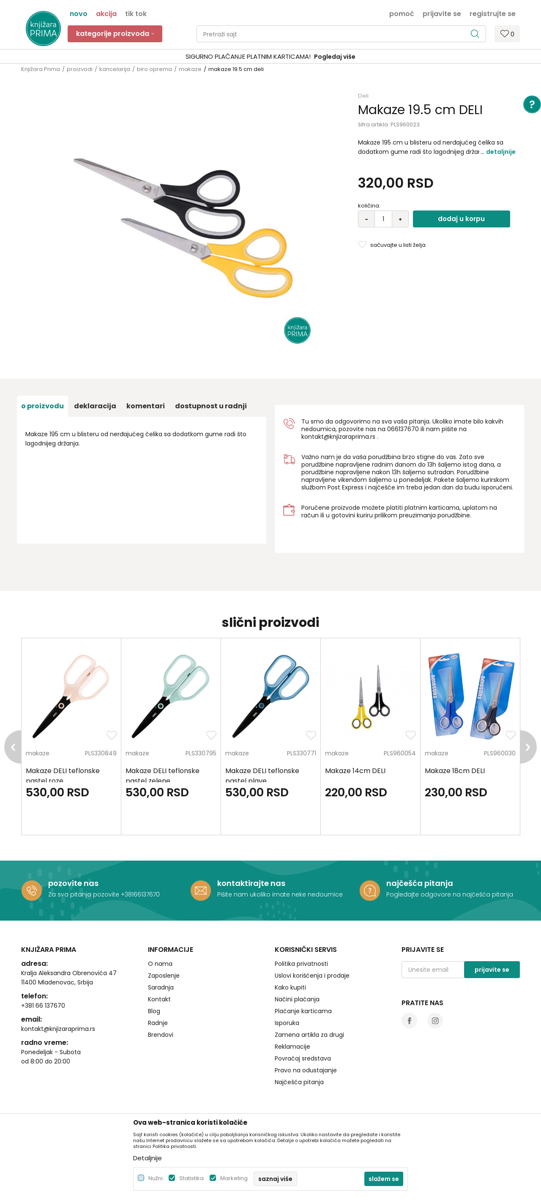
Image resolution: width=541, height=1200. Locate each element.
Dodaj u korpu (461, 218)
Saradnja (161, 987)
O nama (160, 963)
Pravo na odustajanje (306, 1070)
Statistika (191, 1178)
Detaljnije (501, 152)
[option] (270, 56)
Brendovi (160, 1035)
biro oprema (154, 69)
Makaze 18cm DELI (455, 771)
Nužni (155, 1178)
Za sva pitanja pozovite (84, 894)
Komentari (145, 406)
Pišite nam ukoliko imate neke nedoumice (280, 894)
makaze (190, 69)
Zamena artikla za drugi (309, 1035)
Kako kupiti (290, 987)
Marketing (234, 1178)
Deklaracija (95, 406)
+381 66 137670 (43, 1005)
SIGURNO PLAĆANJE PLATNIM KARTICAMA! (248, 56)
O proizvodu (42, 406)
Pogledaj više (334, 56)
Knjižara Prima (40, 69)
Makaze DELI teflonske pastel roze (63, 776)
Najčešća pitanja (299, 1082)
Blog (154, 1011)
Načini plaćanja (297, 999)
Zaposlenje (164, 975)
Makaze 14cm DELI (355, 771)
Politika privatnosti (301, 963)
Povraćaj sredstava (303, 1058)
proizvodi (80, 69)
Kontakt (159, 999)
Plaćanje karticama (303, 1011)
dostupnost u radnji (211, 406)
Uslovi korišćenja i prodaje (312, 975)
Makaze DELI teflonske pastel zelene (162, 776)
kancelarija (114, 69)
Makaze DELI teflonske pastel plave (262, 776)
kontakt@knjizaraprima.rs (338, 436)
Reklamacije (292, 1046)
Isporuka (287, 1023)
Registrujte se (493, 13)
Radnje (158, 1023)
